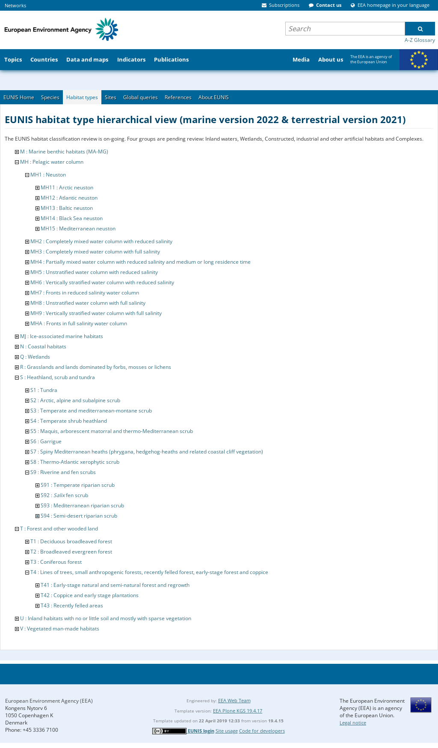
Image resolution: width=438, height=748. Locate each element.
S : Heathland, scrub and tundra (57, 377)
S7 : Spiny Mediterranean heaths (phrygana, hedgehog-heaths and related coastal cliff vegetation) (146, 451)
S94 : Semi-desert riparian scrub (79, 515)
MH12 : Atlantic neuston (69, 197)
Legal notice (353, 722)
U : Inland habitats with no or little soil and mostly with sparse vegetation (105, 618)
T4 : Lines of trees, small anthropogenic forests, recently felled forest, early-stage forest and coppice (149, 572)
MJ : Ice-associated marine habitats (61, 336)
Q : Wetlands (35, 356)
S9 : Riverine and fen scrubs (63, 472)
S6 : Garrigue (46, 441)
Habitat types (82, 97)
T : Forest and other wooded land (59, 528)
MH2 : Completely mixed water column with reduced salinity (101, 241)
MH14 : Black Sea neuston (72, 218)
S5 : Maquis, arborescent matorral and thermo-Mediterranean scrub (111, 431)
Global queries (140, 97)
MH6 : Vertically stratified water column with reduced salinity (102, 282)
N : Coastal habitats (43, 346)
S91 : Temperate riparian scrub (78, 485)
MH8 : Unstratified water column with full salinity (87, 302)
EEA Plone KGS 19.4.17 (237, 710)
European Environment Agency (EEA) (49, 700)
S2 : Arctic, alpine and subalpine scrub (75, 400)
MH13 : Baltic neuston (67, 208)
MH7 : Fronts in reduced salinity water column (84, 292)
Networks (15, 5)
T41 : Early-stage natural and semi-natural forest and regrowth (115, 585)
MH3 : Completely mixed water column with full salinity (95, 251)
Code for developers (262, 730)
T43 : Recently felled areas (72, 605)
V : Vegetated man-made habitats (59, 628)
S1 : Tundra (43, 390)
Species (50, 97)
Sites (110, 97)
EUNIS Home (18, 97)
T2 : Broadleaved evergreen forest (71, 551)
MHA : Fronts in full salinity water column (78, 323)
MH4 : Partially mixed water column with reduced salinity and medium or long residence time (140, 261)
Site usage (227, 730)
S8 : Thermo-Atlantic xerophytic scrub (74, 461)
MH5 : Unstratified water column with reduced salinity (94, 272)
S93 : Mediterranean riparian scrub (82, 505)
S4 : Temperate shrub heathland (68, 420)
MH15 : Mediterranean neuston (78, 228)
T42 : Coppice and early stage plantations (90, 595)
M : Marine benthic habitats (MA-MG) (64, 151)
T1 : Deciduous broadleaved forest (71, 541)
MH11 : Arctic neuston (67, 187)
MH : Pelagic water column (51, 161)
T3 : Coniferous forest (56, 561)
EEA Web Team (234, 700)
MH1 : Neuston (48, 174)
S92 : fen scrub (64, 495)
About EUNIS (213, 97)
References (178, 97)
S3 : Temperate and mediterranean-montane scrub (91, 410)
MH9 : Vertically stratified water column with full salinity (96, 313)
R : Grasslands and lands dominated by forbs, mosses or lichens (95, 367)
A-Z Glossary (420, 40)
